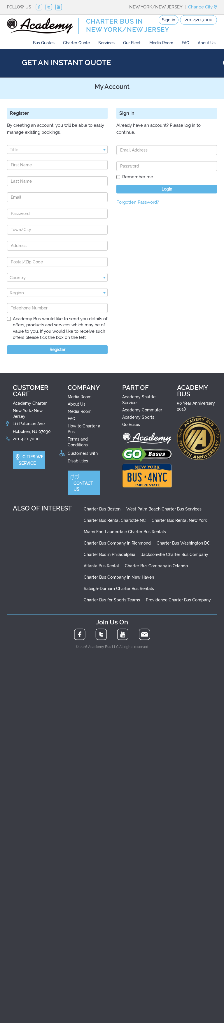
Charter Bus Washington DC (183, 543)
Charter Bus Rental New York (179, 520)
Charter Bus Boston (102, 509)
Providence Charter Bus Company (178, 600)
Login (167, 189)
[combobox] (57, 149)
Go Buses (131, 424)
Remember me (134, 176)
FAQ (185, 43)
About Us (207, 43)
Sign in (168, 19)
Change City (202, 7)
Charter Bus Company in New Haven (119, 577)
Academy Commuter (142, 410)
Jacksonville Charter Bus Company (174, 554)
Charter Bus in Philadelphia (109, 554)
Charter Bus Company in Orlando (156, 566)
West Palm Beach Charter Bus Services (164, 509)
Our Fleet (132, 43)
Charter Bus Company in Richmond (117, 543)
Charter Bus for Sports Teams (112, 600)
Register (57, 349)
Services (106, 43)
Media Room (161, 43)
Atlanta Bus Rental (101, 566)
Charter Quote (76, 43)
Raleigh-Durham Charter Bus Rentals (119, 588)
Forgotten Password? (137, 202)
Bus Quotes (44, 43)
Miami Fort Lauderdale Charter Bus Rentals (125, 531)
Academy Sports (138, 417)
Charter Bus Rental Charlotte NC (115, 520)
